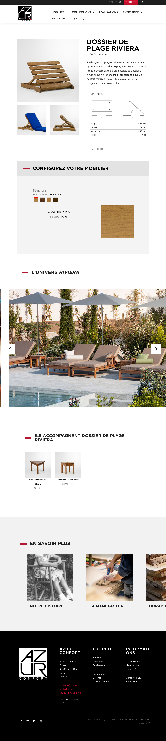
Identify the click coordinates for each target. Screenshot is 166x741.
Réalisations (99, 665)
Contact (131, 2)
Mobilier (97, 658)
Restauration (99, 674)
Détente (97, 678)
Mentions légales (101, 720)
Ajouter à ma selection (58, 214)
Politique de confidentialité (124, 720)
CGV (89, 720)
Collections (98, 662)
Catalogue (115, 2)
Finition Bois (40, 195)
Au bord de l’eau (101, 682)
